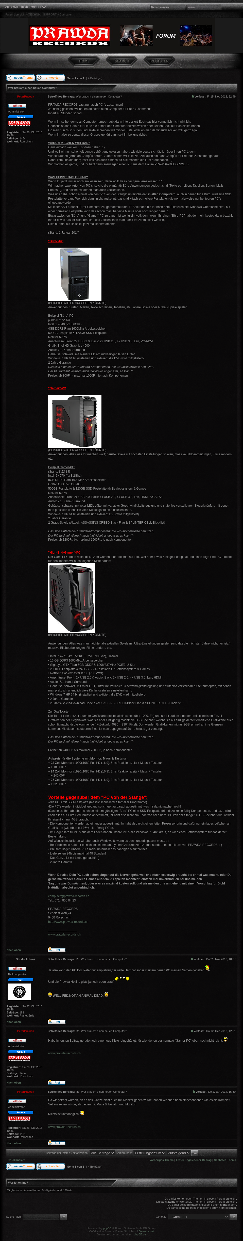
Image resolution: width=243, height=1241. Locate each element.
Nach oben (14, 950)
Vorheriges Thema (161, 1160)
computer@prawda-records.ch (68, 896)
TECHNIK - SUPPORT (42, 14)
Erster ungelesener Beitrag (194, 1160)
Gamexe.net (146, 1231)
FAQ (43, 6)
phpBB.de (140, 1234)
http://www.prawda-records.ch (68, 922)
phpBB (107, 1228)
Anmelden (11, 6)
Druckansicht (16, 1160)
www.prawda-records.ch (64, 934)
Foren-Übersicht (15, 14)
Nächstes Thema (225, 1160)
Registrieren (29, 6)
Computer (66, 14)
